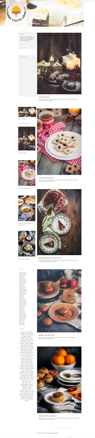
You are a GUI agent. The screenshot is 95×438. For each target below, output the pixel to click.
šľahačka (26, 400)
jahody (28, 347)
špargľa (28, 398)
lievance (31, 362)
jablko (25, 347)
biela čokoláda (23, 337)
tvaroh (31, 390)
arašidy (28, 333)
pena (21, 375)
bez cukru (25, 334)
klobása (27, 353)
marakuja (22, 366)
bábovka (31, 339)
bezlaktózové (30, 334)
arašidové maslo (23, 333)
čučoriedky (22, 397)
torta (29, 390)
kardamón (21, 352)
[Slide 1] (32, 25)
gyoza (22, 344)
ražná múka (23, 379)
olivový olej (22, 372)
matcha (26, 368)
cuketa (26, 342)
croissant (22, 342)
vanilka (26, 391)
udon (20, 391)
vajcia (23, 391)
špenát (31, 398)
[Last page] (69, 427)
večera (33, 391)
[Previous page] (52, 427)
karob (27, 352)
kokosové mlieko (30, 355)
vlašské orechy (27, 393)
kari (25, 352)
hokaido (31, 344)
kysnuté (22, 362)
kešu (33, 352)
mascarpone (21, 368)
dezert (20, 343)
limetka (22, 363)
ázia (24, 395)
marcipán (27, 366)
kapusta (22, 350)
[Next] (81, 13)
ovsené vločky (31, 372)
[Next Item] (34, 112)
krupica (31, 358)
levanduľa (27, 362)
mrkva (22, 369)
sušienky (24, 387)
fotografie (27, 343)
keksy (30, 352)
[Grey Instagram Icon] (25, 48)
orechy (26, 372)
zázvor (32, 394)
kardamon (30, 350)
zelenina (21, 394)
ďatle (26, 397)
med (29, 368)
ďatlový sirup (30, 397)
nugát (27, 371)
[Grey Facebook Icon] (21, 48)
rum (30, 381)
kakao (31, 349)
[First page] (49, 427)
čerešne (27, 395)
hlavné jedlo (26, 344)
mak (28, 363)
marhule (31, 366)
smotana (31, 385)
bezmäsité (29, 336)
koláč (30, 356)
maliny (31, 363)
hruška (31, 346)
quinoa (25, 378)
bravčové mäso (30, 337)
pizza (21, 377)
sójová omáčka (25, 388)
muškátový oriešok (28, 369)
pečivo (27, 375)
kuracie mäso (23, 361)
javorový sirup (24, 349)
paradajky (31, 374)
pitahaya (31, 375)
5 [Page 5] (64, 427)
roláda (23, 381)
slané (29, 384)
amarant (27, 331)
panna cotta (22, 374)
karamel (26, 350)
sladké (29, 382)
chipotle (29, 340)
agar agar (23, 331)
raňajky (32, 378)
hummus (21, 347)
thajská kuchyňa (23, 390)
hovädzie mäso (23, 346)
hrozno (28, 346)
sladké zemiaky (24, 384)
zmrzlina (29, 394)
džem (23, 343)
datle (32, 342)
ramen (29, 378)
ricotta (31, 379)
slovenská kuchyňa (24, 385)
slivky (31, 384)
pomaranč (22, 378)
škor (22, 398)
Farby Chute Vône (54, 433)
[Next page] (67, 427)
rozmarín (27, 381)
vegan (30, 391)
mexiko (32, 368)
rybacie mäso (25, 382)
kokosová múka (23, 355)
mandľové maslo (27, 365)
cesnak (21, 340)
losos (26, 363)
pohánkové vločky (26, 377)
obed (30, 371)
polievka (32, 377)
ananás (31, 331)
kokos (30, 353)
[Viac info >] (24, 44)
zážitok (21, 395)
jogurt (28, 349)
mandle (21, 365)
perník (24, 375)
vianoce (22, 393)
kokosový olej (25, 356)
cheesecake (25, 340)
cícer (29, 342)
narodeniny (23, 371)
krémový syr (29, 359)
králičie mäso (24, 359)
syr (27, 387)
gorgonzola (32, 343)
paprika (27, 374)
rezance (27, 379)
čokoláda (31, 395)
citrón (33, 340)
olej (32, 371)
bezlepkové (24, 336)
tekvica (30, 388)
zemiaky (25, 394)
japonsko (32, 347)
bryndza (27, 339)
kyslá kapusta (29, 361)
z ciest (32, 393)
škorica (24, 398)
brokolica (23, 339)
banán (32, 333)
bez (21, 334)
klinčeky (23, 353)
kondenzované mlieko (25, 358)
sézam (29, 387)
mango (32, 365)
